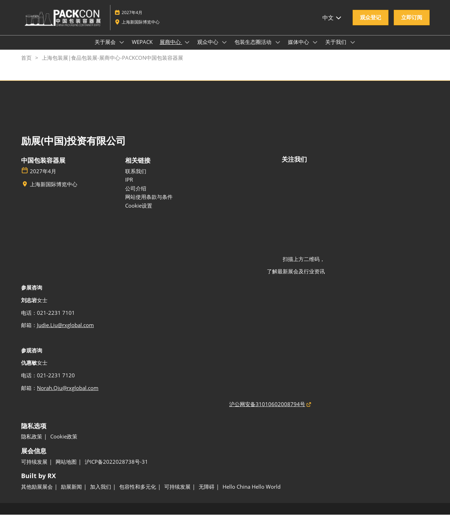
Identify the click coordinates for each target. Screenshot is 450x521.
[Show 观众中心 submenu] (224, 48)
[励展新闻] (71, 493)
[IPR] (173, 186)
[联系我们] (173, 177)
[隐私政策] (31, 443)
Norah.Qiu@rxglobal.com (67, 394)
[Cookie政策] (63, 443)
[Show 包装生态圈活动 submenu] (278, 48)
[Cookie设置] (173, 212)
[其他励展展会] (37, 493)
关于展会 (106, 48)
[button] (370, 24)
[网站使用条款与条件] (173, 203)
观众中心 (208, 48)
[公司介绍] (173, 194)
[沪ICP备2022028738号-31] (116, 468)
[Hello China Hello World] (252, 493)
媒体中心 (299, 48)
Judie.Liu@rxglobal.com (65, 331)
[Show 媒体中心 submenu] (315, 48)
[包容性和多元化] (137, 493)
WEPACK (142, 48)
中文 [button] (332, 24)
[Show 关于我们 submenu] (352, 48)
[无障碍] (206, 493)
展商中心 (171, 48)
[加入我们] (100, 493)
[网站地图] (66, 468)
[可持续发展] (34, 468)
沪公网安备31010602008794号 (267, 410)
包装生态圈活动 (253, 48)
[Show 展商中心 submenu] (187, 48)
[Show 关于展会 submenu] (122, 48)
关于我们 (336, 48)
